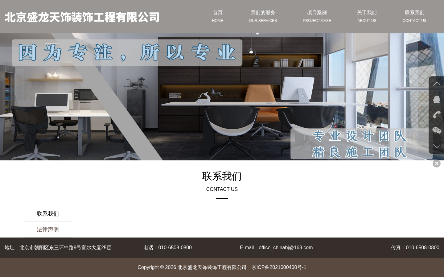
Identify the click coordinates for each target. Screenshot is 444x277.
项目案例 (317, 17)
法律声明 (48, 229)
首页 (217, 17)
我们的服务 (263, 17)
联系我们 (414, 17)
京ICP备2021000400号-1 (279, 267)
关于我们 (367, 17)
